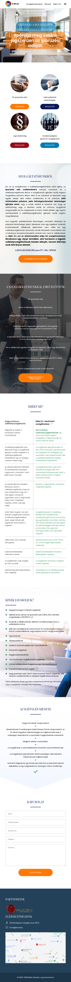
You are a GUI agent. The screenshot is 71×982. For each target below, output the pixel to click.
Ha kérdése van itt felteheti (35, 259)
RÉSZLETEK (19, 107)
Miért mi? (57, 4)
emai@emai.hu (16, 927)
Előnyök (48, 4)
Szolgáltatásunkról (34, 4)
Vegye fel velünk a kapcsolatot (35, 378)
